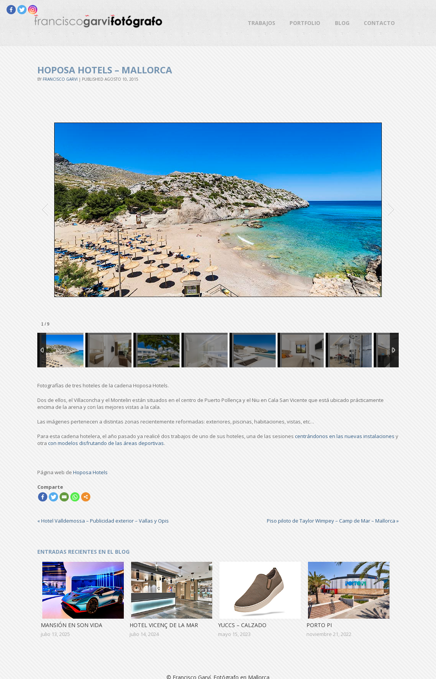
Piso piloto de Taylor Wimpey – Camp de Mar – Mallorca (333, 520)
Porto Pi (319, 625)
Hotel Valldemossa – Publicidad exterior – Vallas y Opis (103, 520)
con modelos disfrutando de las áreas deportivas (106, 443)
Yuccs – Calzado (242, 625)
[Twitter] (22, 9)
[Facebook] (11, 9)
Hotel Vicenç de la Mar (164, 625)
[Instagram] (32, 9)
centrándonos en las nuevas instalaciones (344, 436)
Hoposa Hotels (90, 472)
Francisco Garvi (60, 79)
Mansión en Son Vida (71, 625)
